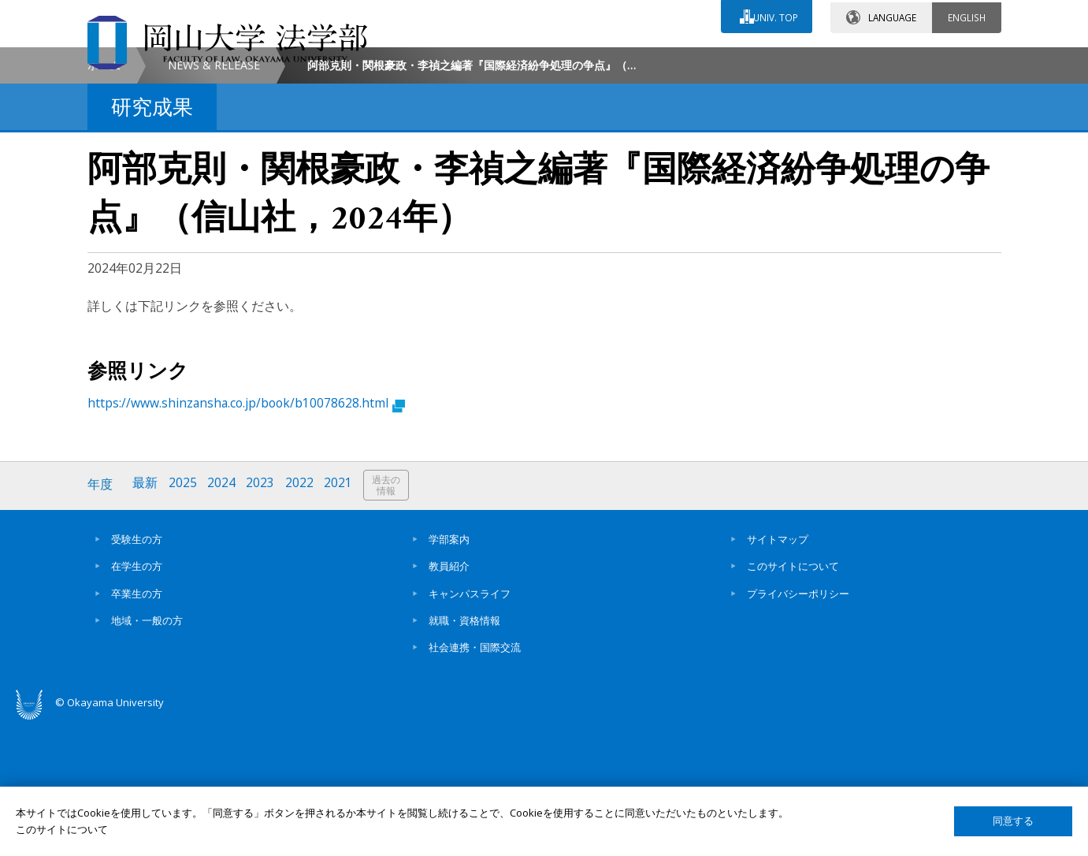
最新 (146, 617)
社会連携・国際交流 (475, 779)
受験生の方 (136, 671)
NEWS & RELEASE (214, 198)
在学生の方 (136, 698)
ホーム (104, 198)
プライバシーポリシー (798, 725)
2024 (224, 617)
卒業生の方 (136, 725)
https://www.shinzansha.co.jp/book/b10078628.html (246, 536)
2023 (263, 617)
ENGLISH (967, 15)
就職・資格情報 (464, 753)
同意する (1013, 821)
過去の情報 (390, 618)
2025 (184, 617)
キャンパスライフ (470, 725)
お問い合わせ (587, 61)
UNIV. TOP (774, 15)
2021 (342, 617)
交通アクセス (726, 61)
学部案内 (449, 671)
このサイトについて (793, 698)
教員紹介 (449, 698)
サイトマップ (777, 671)
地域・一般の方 (147, 753)
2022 (302, 617)
